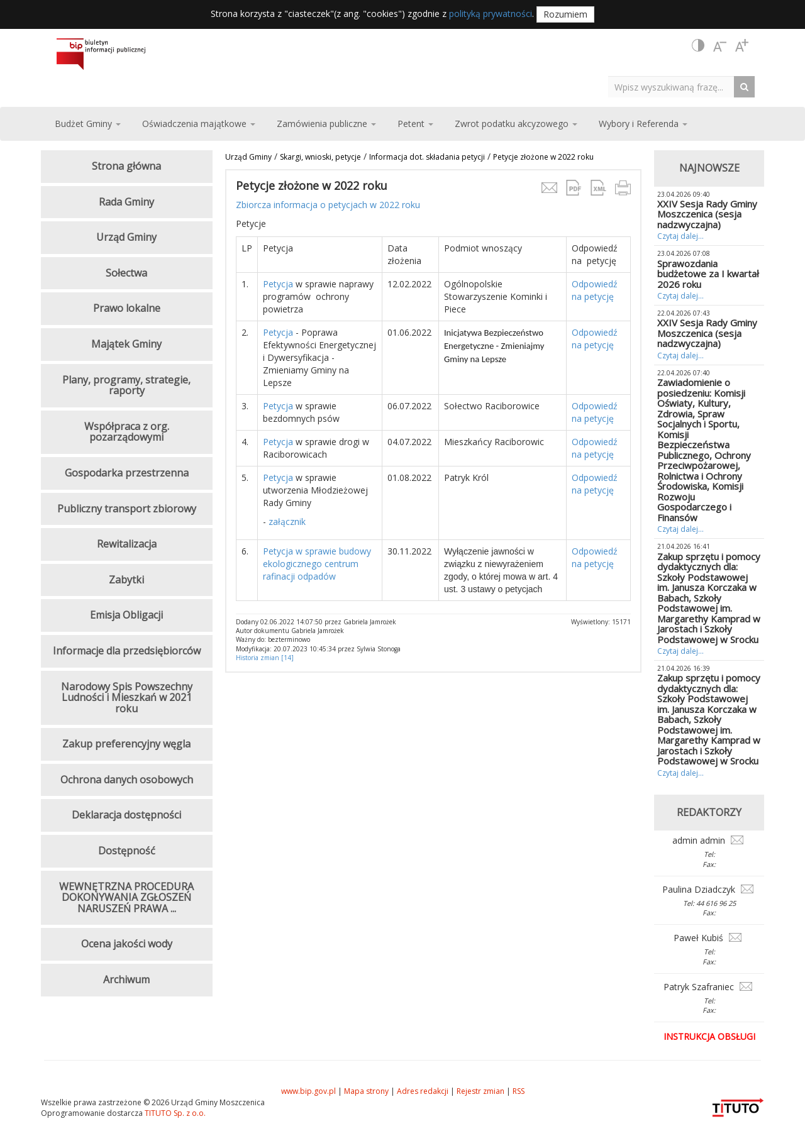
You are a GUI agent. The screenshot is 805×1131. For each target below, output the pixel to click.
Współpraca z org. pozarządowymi (126, 431)
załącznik (286, 521)
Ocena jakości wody (126, 944)
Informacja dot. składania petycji (427, 157)
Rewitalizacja (127, 544)
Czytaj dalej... (680, 236)
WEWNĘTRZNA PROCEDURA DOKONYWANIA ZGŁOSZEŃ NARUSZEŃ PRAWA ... (126, 897)
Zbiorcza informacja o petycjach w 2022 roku (328, 205)
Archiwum (126, 979)
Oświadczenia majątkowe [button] (198, 124)
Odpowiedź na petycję (595, 290)
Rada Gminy (126, 202)
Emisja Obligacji (126, 615)
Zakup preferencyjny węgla (126, 744)
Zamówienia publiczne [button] (326, 124)
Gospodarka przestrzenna (127, 473)
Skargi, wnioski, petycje (320, 157)
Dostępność (126, 851)
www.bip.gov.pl (308, 1091)
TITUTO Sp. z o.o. (174, 1113)
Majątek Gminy (126, 344)
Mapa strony (366, 1091)
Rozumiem (565, 14)
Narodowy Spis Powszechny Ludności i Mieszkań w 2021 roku (126, 697)
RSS (519, 1091)
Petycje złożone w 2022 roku (543, 157)
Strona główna (126, 166)
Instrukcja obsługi (709, 1036)
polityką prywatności (490, 13)
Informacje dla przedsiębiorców (127, 651)
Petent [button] (415, 124)
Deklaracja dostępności (126, 815)
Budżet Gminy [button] (88, 124)
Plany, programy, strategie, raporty (126, 385)
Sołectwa (126, 273)
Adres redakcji (422, 1091)
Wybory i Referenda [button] (643, 124)
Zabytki (126, 580)
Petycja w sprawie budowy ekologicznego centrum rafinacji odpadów (317, 563)
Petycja (278, 284)
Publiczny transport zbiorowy (126, 509)
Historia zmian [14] (265, 657)
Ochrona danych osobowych (126, 779)
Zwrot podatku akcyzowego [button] (516, 124)
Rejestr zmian (480, 1091)
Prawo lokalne (126, 308)
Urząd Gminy (248, 157)
